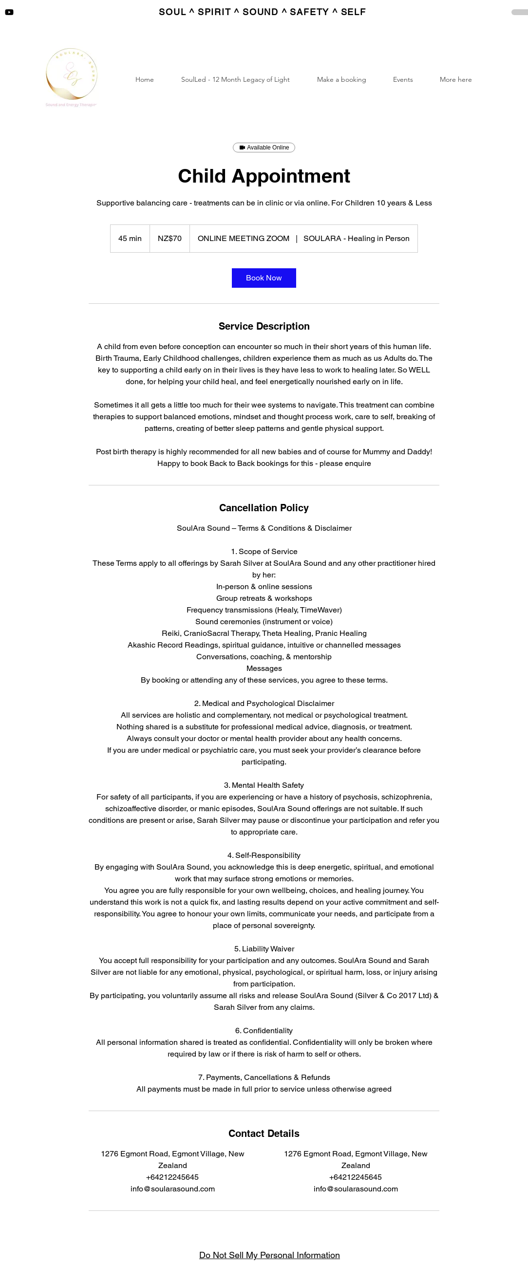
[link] (264, 278)
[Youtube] (9, 12)
